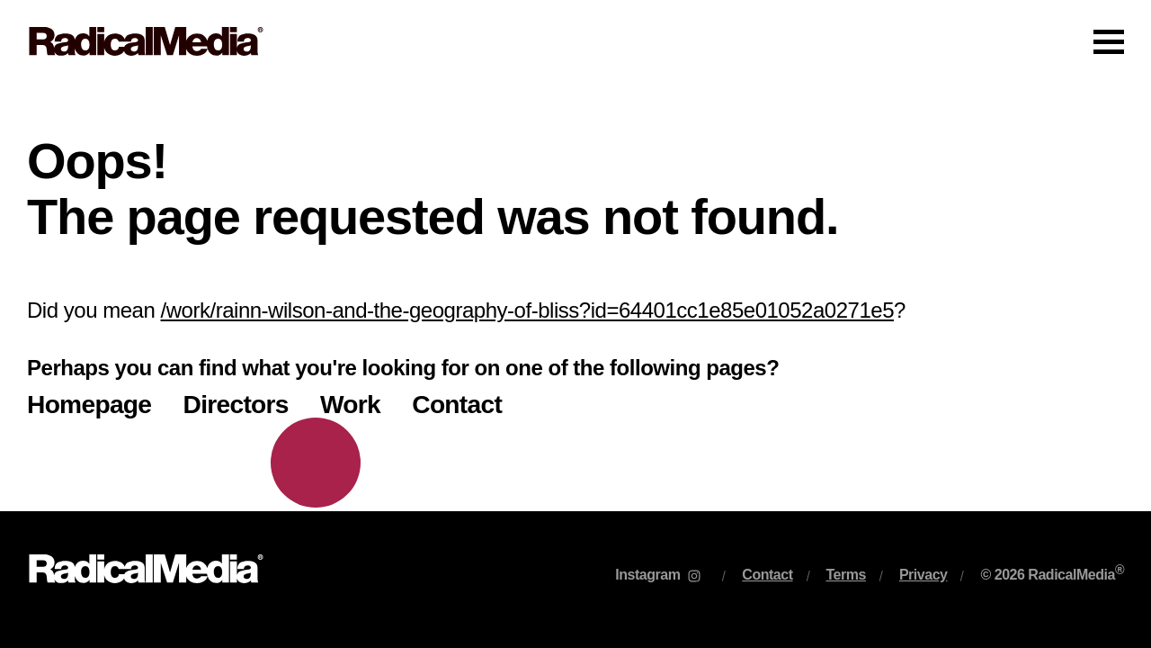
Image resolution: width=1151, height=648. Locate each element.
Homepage (89, 404)
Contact (457, 404)
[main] (575, 297)
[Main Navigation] (575, 41)
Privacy (923, 574)
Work (350, 404)
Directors (236, 404)
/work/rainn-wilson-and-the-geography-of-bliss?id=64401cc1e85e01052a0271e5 (528, 310)
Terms (846, 574)
